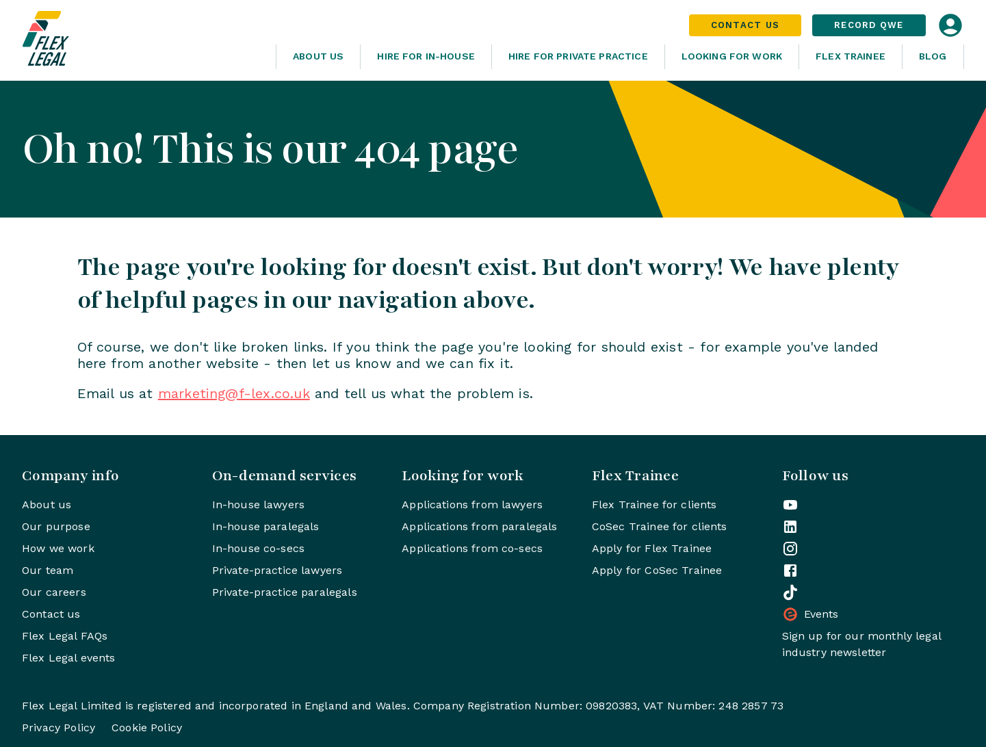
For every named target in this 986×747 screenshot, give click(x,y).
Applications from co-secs (472, 548)
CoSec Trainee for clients (659, 526)
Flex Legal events (69, 657)
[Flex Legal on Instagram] (790, 548)
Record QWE (869, 25)
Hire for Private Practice (578, 56)
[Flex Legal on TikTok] (790, 592)
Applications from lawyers (472, 504)
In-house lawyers (258, 504)
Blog (933, 56)
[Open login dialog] (950, 25)
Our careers (54, 592)
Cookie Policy (147, 727)
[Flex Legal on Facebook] (790, 570)
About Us (318, 56)
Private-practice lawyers (277, 570)
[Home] (144, 40)
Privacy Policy (58, 727)
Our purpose (56, 526)
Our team (47, 570)
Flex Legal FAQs (64, 635)
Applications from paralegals (479, 526)
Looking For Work (732, 56)
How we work (58, 548)
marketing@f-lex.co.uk (234, 393)
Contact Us (745, 25)
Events (810, 614)
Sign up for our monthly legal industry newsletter (861, 644)
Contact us (51, 613)
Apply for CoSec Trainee (657, 570)
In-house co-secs (258, 548)
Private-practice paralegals (284, 592)
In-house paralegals (266, 526)
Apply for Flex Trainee (652, 548)
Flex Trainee (850, 56)
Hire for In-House (426, 56)
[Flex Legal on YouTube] (790, 505)
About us (46, 504)
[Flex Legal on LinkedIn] (790, 527)
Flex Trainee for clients (654, 504)
